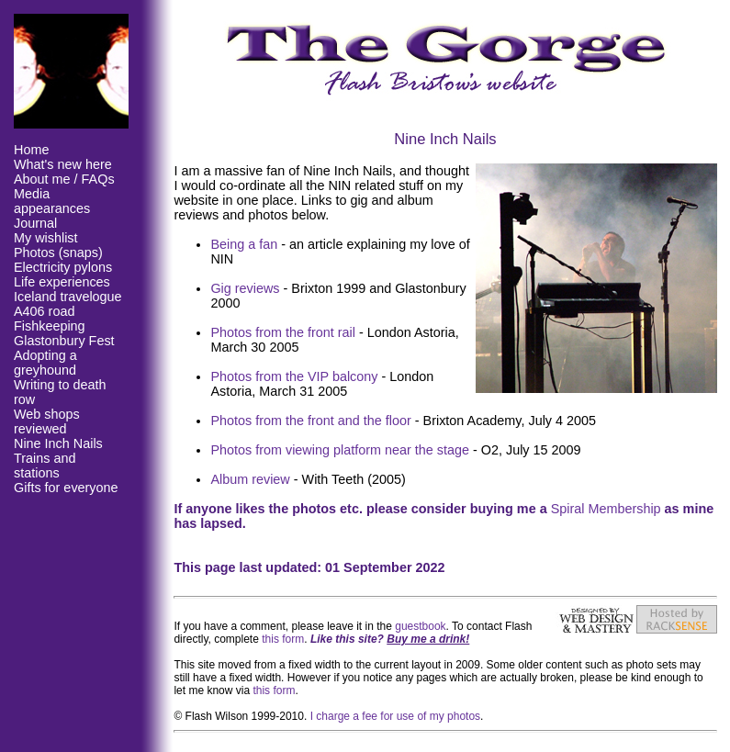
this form (283, 639)
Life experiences (62, 282)
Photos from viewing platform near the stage (339, 450)
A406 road (44, 311)
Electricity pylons (63, 267)
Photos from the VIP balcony (293, 376)
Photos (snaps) (58, 252)
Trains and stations (44, 465)
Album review (249, 479)
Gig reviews (244, 288)
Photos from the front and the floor (310, 420)
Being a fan (243, 244)
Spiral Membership (606, 508)
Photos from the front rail (282, 332)
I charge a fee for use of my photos (395, 716)
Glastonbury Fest (64, 340)
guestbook (420, 626)
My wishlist (46, 237)
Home (31, 149)
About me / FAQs (64, 179)
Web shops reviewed (47, 421)
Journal (35, 223)
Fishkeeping (49, 326)
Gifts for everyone (66, 487)
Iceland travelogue (68, 296)
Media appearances (52, 201)
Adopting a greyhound (45, 362)
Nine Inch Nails (58, 443)
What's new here (63, 164)
